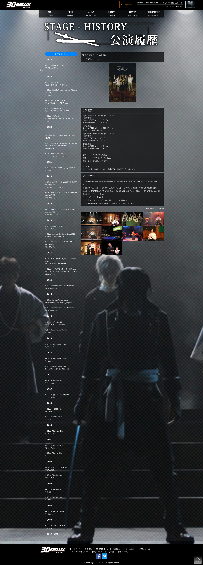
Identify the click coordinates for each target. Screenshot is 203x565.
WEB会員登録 (144, 549)
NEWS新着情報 (70, 14)
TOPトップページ (49, 14)
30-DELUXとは (102, 549)
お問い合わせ (129, 549)
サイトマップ (123, 552)
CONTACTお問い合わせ (132, 14)
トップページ (75, 549)
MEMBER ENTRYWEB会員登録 (153, 14)
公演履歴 (116, 549)
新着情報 (88, 549)
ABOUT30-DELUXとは (91, 14)
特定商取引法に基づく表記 (103, 552)
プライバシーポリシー (79, 552)
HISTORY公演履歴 (112, 14)
